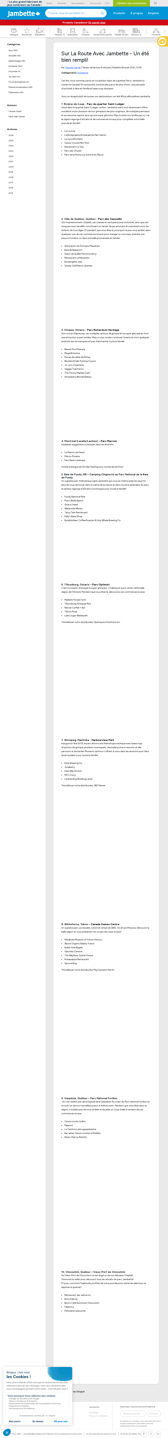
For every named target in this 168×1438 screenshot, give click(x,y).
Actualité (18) (15, 56)
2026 (11, 135)
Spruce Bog (70, 963)
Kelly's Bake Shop (73, 516)
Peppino (68, 1125)
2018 (11, 177)
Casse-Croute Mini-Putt (76, 143)
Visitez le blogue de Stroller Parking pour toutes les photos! (92, 466)
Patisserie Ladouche (74, 1310)
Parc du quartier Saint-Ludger (106, 104)
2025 (11, 140)
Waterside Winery (73, 508)
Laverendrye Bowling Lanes (78, 779)
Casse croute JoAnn (75, 1121)
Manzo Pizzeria (72, 456)
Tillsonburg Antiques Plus (77, 603)
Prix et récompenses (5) (19, 82)
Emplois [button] (153, 13)
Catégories (13, 44)
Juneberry (69, 767)
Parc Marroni (109, 441)
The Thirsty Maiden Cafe (77, 373)
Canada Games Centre (105, 924)
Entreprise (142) (15, 66)
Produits (119, 13)
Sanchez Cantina (73, 951)
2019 (11, 172)
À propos (136, 13)
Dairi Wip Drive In (73, 771)
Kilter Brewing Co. (73, 763)
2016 (11, 188)
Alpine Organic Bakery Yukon (79, 943)
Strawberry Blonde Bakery (77, 376)
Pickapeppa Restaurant (76, 959)
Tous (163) (13, 50)
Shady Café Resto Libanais (78, 265)
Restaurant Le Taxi (74, 146)
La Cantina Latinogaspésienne (80, 1129)
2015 (11, 193)
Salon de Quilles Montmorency (80, 253)
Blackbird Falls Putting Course (80, 361)
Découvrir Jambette (98, 1416)
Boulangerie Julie (73, 261)
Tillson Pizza (70, 611)
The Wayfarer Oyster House (78, 955)
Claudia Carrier (15, 111)
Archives (12, 129)
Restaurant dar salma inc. (77, 1295)
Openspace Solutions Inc (107, 622)
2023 (11, 151)
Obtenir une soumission (131, 3)
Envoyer (154, 1413)
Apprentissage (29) (17, 61)
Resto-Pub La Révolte (75, 1137)
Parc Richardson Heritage (103, 329)
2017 (11, 182)
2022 (11, 156)
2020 (11, 167)
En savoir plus (96, 22)
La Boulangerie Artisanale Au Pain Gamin (85, 135)
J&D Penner (99, 785)
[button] (164, 35)
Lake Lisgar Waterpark (76, 615)
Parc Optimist (101, 584)
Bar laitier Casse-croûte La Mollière (82, 1133)
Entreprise (82, 72)
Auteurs (12, 105)
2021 (11, 161)
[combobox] (76, 13)
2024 (11, 146)
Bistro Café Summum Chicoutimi (81, 1303)
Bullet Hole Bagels (73, 947)
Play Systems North (104, 969)
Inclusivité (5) (15, 71)
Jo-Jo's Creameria (74, 365)
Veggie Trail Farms (74, 369)
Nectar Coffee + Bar (74, 607)
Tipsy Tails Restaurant (76, 512)
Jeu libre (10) (14, 77)
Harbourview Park (103, 740)
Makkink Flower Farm (75, 599)
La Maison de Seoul (74, 452)
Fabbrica (69, 1307)
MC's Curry (70, 775)
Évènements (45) (16, 92)
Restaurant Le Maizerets (76, 257)
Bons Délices (71, 1299)
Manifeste (93, 1412)
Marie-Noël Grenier (17, 116)
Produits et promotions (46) (20, 87)
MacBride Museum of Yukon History (83, 939)
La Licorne (69, 131)
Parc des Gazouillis (110, 218)
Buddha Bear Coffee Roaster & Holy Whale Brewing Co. (92, 520)
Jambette (94, 1407)
